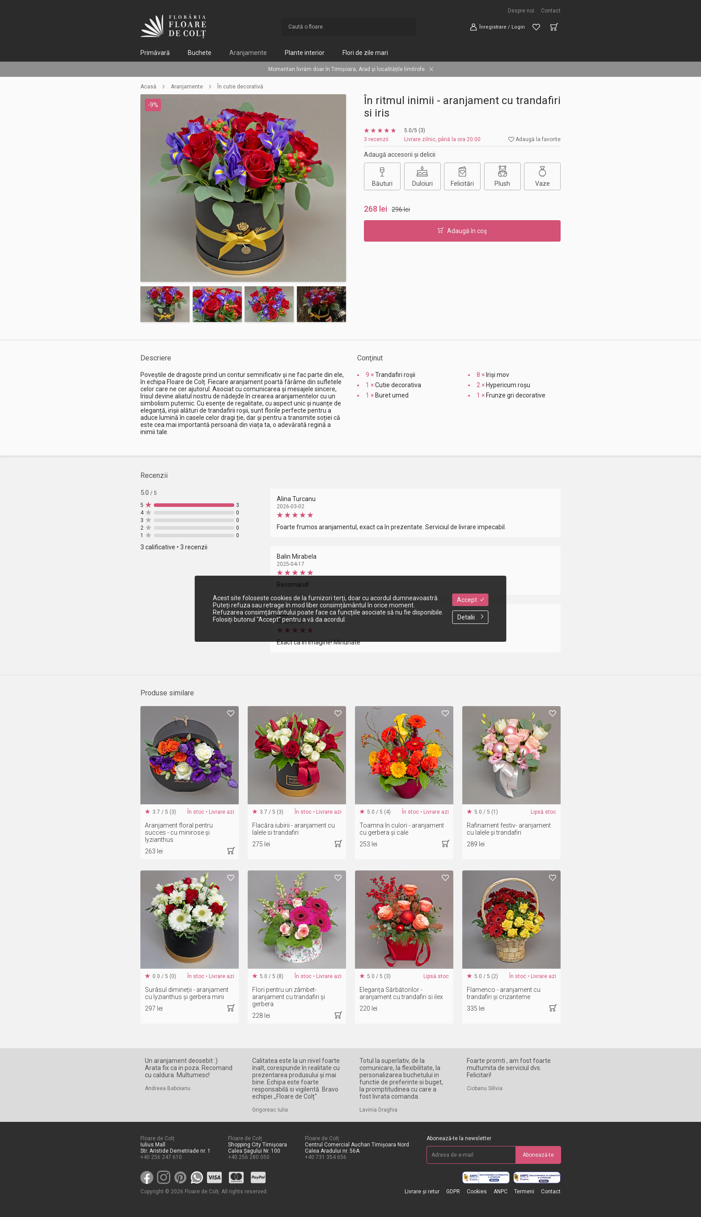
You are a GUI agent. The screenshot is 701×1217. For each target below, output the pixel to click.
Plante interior (305, 52)
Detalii (470, 617)
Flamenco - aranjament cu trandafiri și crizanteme (504, 993)
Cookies (477, 1191)
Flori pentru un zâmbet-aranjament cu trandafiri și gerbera (288, 997)
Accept (470, 599)
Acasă (148, 87)
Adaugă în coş (462, 230)
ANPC (500, 1191)
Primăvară (155, 52)
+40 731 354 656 (325, 1157)
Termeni (524, 1191)
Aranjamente (248, 52)
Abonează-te (538, 1155)
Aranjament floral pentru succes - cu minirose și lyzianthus (179, 832)
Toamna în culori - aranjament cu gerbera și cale (401, 829)
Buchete (199, 52)
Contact (551, 11)
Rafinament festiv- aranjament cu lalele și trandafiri (509, 829)
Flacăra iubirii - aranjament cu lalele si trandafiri (293, 829)
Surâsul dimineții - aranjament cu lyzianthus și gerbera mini (186, 993)
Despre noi (521, 11)
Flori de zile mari (365, 52)
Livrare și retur (422, 1191)
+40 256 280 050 (249, 1157)
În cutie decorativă (240, 87)
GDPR (453, 1191)
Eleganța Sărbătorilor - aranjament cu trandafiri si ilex (401, 993)
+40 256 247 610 (161, 1157)
